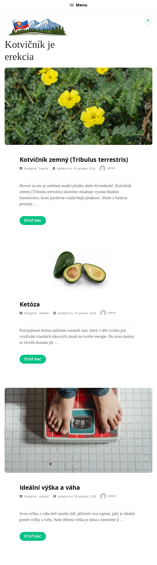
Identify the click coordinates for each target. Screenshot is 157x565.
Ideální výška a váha (50, 487)
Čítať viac (33, 220)
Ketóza (30, 304)
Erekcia (43, 168)
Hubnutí (44, 313)
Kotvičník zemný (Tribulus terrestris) (74, 159)
